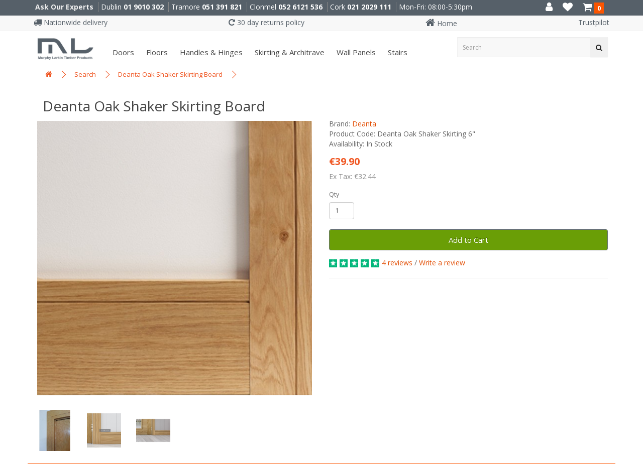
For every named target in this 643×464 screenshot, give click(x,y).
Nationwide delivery (71, 22)
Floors (156, 52)
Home (441, 23)
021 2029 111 (369, 7)
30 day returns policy (266, 22)
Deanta (364, 123)
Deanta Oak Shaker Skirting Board (170, 74)
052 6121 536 (300, 7)
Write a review (442, 262)
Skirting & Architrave (289, 52)
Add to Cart (468, 240)
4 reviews (397, 262)
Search (85, 74)
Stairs (396, 52)
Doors (122, 52)
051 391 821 (222, 7)
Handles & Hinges (210, 52)
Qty (334, 194)
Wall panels (355, 52)
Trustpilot (593, 22)
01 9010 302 (144, 7)
